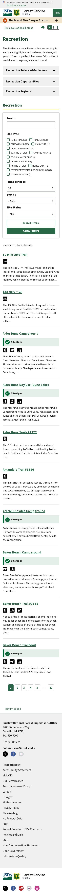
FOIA (5, 824)
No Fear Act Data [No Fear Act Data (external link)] (12, 818)
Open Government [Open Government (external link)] (13, 851)
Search (11, 118)
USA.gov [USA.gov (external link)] (8, 797)
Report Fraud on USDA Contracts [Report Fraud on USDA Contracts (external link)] (22, 829)
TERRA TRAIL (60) (19, 139)
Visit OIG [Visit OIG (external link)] (8, 775)
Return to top (13, 708)
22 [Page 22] (50, 688)
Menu (57, 12)
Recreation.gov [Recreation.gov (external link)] (12, 765)
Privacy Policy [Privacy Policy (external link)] (11, 808)
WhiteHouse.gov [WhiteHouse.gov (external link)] (12, 802)
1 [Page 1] (11, 688)
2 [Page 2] (17, 688)
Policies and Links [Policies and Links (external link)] (13, 834)
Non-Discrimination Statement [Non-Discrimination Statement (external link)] (21, 845)
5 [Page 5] (37, 688)
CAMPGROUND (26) (20, 144)
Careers (7, 791)
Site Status (14, 207)
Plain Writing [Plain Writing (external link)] (10, 813)
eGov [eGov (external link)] (6, 840)
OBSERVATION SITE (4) (21, 161)
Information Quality (14, 856)
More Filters (31, 223)
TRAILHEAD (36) (40, 139)
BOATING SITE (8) (19, 152)
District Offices (11, 742)
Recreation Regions (18, 91)
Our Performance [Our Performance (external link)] (13, 781)
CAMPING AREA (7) (42, 152)
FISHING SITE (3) (18, 165)
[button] (43, 27)
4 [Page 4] (30, 688)
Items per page (16, 182)
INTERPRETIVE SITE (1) (21, 174)
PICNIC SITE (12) (42, 144)
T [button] (49, 27)
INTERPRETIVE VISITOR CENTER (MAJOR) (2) (31, 170)
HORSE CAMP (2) (40, 165)
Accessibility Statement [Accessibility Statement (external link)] (17, 770)
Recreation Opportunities (22, 81)
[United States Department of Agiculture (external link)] (8, 12)
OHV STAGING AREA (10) (22, 148)
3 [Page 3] (24, 688)
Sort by (11, 194)
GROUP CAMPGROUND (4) (23, 157)
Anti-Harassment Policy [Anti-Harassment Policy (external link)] (17, 786)
